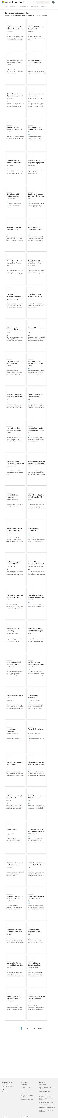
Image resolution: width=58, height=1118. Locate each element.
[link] (15, 35)
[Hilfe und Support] (27, 2)
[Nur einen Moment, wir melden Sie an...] (53, 2)
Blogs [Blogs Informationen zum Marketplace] (3, 1089)
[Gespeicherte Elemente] (30, 2)
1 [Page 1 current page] (20, 1028)
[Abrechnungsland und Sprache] (42, 2)
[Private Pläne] (33, 2)
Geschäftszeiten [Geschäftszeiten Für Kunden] (24, 1084)
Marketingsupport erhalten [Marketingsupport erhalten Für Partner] (44, 1091)
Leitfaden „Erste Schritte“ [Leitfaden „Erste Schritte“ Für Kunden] (26, 1087)
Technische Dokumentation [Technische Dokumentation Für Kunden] (26, 1090)
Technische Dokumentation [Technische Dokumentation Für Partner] (45, 1094)
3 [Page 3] (27, 1028)
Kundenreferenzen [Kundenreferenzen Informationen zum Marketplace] (6, 1091)
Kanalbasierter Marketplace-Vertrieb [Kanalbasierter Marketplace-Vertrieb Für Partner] (47, 1107)
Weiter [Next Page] (39, 1028)
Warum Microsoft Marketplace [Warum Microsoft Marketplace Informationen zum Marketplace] (8, 1086)
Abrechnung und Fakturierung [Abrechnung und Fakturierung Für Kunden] (27, 1099)
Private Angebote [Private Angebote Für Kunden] (24, 1092)
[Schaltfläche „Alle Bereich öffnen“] (5, 6)
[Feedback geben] (23, 2)
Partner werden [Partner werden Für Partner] (42, 1084)
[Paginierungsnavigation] (31, 1029)
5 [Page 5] (34, 1028)
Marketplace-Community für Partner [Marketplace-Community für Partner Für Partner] (46, 1105)
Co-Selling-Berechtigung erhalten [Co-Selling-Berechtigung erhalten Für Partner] (46, 1102)
